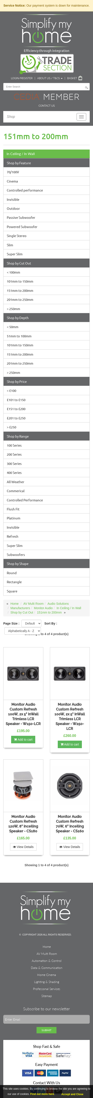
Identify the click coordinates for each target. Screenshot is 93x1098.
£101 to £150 (16, 400)
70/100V (13, 172)
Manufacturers (20, 608)
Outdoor (13, 208)
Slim (10, 245)
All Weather (15, 482)
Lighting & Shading (46, 982)
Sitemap (46, 996)
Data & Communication (46, 968)
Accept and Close (72, 1094)
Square (12, 591)
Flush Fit (13, 509)
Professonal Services (46, 989)
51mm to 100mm (19, 336)
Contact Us (47, 105)
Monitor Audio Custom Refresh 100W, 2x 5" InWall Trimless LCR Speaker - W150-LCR (23, 714)
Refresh (12, 536)
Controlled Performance (25, 500)
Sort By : (50, 623)
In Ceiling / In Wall (21, 154)
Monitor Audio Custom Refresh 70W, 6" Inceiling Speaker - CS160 (70, 824)
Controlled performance (25, 190)
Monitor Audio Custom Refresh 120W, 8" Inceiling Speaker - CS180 (23, 824)
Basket (72, 78)
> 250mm (13, 309)
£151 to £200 (16, 409)
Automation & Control (46, 961)
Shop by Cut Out (19, 263)
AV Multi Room (33, 603)
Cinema (12, 181)
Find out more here (42, 1094)
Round (12, 573)
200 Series (14, 454)
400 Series (14, 472)
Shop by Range (18, 436)
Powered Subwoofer (22, 227)
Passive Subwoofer (21, 217)
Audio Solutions (58, 603)
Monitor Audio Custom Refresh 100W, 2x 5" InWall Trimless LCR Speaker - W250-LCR (69, 716)
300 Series (14, 463)
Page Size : (11, 623)
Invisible (13, 199)
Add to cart (23, 739)
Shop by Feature (19, 163)
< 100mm (13, 272)
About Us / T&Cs (50, 78)
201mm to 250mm (20, 299)
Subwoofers (16, 554)
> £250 (11, 427)
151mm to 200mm (20, 290)
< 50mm (12, 327)
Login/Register (22, 78)
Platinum (13, 518)
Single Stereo (16, 236)
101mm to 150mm (20, 281)
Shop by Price (17, 381)
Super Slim (15, 254)
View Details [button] (23, 847)
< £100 (11, 390)
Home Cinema (46, 975)
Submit (46, 1030)
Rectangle (14, 582)
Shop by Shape (17, 563)
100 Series (14, 445)
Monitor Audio (43, 608)
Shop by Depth (18, 318)
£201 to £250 (16, 418)
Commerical (16, 491)
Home (15, 603)
